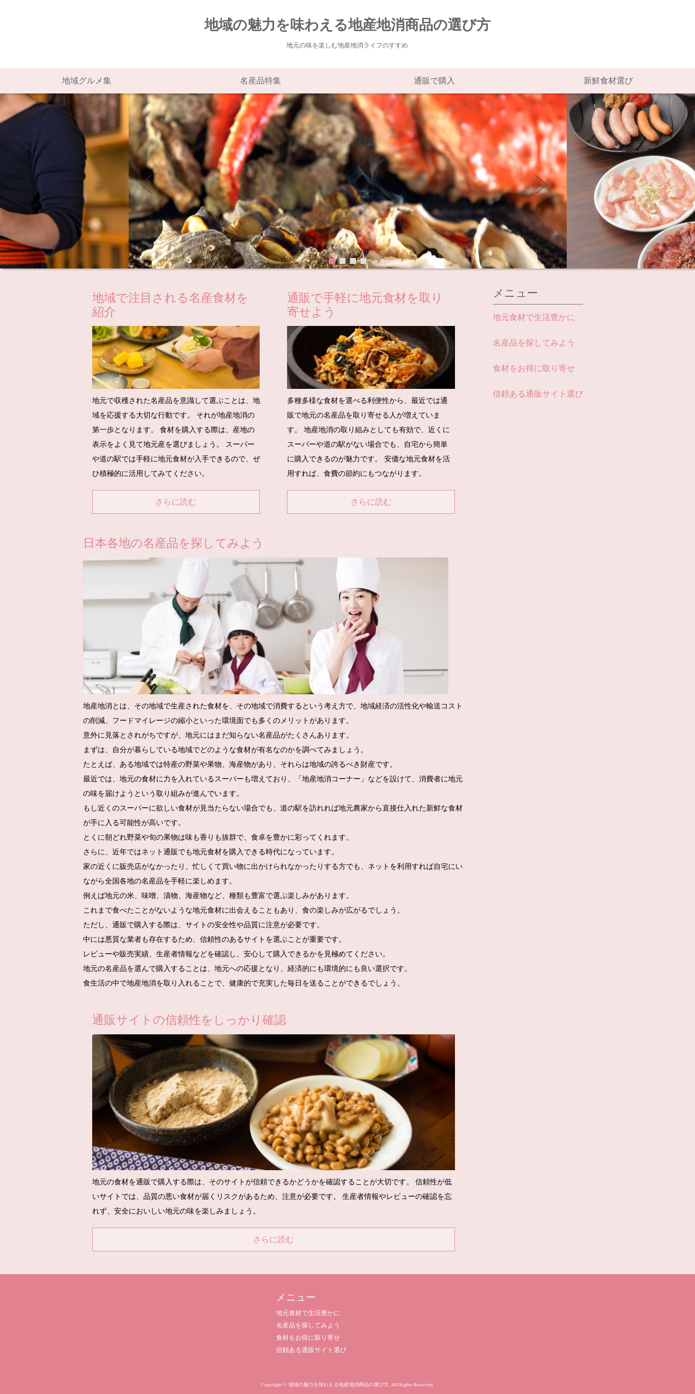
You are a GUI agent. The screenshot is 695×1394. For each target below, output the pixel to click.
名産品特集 (260, 80)
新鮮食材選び (608, 80)
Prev (151, 187)
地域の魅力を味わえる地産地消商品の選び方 (347, 25)
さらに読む (175, 501)
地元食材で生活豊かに (534, 317)
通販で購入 (434, 80)
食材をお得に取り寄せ (534, 368)
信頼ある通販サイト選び (538, 393)
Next (544, 187)
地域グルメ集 (86, 80)
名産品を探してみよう (534, 342)
